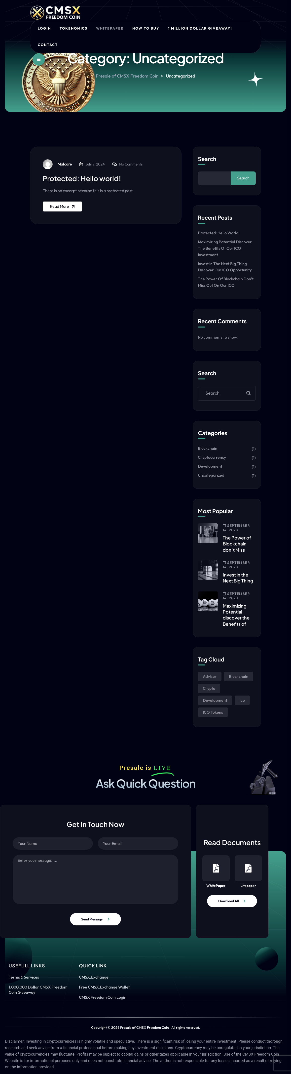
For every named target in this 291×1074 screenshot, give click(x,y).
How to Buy (145, 28)
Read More (63, 206)
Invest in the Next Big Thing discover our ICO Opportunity (225, 267)
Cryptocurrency (212, 457)
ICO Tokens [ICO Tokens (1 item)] (213, 712)
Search (207, 159)
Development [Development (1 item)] (215, 700)
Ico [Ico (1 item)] (242, 700)
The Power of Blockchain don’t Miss (237, 544)
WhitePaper (216, 871)
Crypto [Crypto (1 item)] (209, 688)
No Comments (131, 164)
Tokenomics (74, 28)
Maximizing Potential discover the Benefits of (236, 615)
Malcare (57, 164)
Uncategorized (211, 475)
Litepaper (248, 871)
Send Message (92, 919)
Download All (228, 901)
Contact (48, 44)
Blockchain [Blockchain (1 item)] (238, 676)
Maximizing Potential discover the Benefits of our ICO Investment (225, 248)
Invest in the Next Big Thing (238, 577)
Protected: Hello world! (82, 178)
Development (210, 466)
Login (44, 28)
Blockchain (207, 448)
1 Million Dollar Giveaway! (200, 28)
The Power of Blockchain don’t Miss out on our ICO (226, 282)
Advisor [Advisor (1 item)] (210, 676)
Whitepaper (110, 28)
